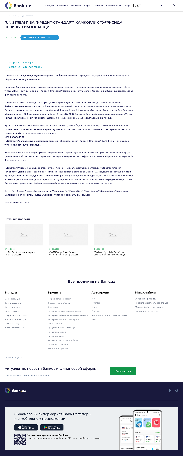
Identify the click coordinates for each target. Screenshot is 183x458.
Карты (88, 5)
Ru (160, 6)
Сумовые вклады (13, 298)
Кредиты (62, 5)
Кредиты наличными (58, 334)
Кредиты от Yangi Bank (60, 346)
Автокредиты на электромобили (64, 342)
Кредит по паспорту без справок (152, 303)
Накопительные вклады (17, 319)
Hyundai (96, 303)
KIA (93, 298)
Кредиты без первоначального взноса (67, 311)
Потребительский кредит (61, 298)
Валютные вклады (14, 303)
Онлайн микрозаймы (145, 298)
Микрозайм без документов (149, 307)
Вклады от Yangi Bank (16, 327)
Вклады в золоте (13, 307)
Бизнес (99, 5)
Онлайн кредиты (56, 325)
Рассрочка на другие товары (25, 67)
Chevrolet (96, 311)
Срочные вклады (13, 323)
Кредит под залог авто (146, 311)
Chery (94, 307)
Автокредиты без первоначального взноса (66, 316)
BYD (94, 319)
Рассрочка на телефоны (22, 62)
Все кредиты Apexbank (60, 350)
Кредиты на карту (57, 338)
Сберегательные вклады (17, 315)
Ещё (127, 5)
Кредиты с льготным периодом (64, 329)
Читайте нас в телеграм (36, 37)
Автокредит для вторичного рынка (66, 321)
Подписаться (123, 373)
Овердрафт (54, 307)
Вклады (49, 5)
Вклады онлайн (12, 311)
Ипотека (76, 5)
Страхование (114, 5)
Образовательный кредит (61, 303)
